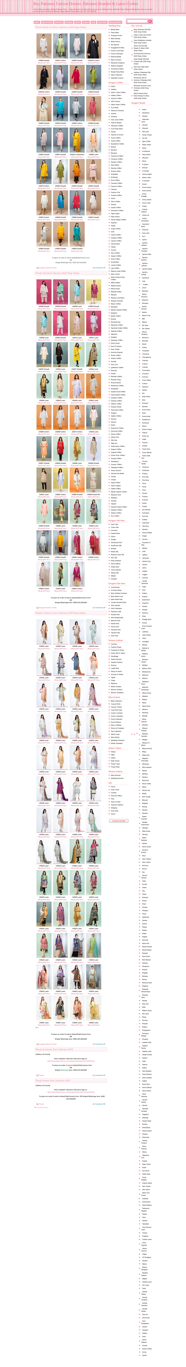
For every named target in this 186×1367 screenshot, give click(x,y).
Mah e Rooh (115, 274)
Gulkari (144, 520)
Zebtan (144, 1333)
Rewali (144, 1001)
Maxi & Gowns (116, 60)
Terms (113, 814)
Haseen (145, 529)
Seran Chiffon (116, 434)
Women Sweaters (117, 693)
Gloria (113, 536)
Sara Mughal (146, 1071)
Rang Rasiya (146, 950)
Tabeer (144, 1214)
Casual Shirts (116, 704)
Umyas (113, 480)
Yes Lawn (145, 1285)
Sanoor (144, 1105)
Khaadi (144, 610)
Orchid (144, 884)
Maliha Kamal (116, 286)
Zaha (144, 1288)
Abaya (113, 752)
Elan (143, 400)
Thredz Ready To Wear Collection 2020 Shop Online (60, 27)
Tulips (113, 680)
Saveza (113, 419)
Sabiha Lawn (147, 1051)
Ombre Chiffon (116, 358)
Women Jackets (116, 690)
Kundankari (115, 262)
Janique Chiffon (116, 238)
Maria (144, 703)
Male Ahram (115, 761)
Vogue (144, 1254)
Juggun (144, 574)
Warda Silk (115, 573)
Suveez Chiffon (116, 464)
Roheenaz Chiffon (117, 386)
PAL (143, 891)
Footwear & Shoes (117, 650)
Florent (144, 493)
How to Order (47, 22)
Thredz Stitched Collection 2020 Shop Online (57, 273)
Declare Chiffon (116, 162)
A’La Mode (115, 107)
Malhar (144, 699)
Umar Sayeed (116, 570)
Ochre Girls (115, 627)
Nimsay (145, 834)
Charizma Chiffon (117, 156)
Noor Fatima (146, 859)
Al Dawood (146, 151)
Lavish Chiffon (116, 265)
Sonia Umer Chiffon (118, 455)
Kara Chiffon (115, 253)
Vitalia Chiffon (116, 489)
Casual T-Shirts (116, 707)
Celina (144, 347)
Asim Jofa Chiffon (117, 120)
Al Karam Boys (116, 590)
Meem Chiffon (116, 304)
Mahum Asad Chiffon (118, 271)
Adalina (113, 89)
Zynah (144, 1355)
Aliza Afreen (146, 154)
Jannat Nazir (115, 244)
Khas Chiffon (115, 259)
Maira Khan (146, 706)
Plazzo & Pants (116, 671)
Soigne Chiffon (116, 449)
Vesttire (145, 1261)
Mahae (144, 645)
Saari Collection (116, 75)
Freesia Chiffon (116, 195)
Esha (144, 413)
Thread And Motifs (117, 473)
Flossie (113, 204)
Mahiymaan (146, 672)
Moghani (114, 313)
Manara (145, 709)
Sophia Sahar (147, 1183)
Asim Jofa (145, 233)
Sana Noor (146, 1084)
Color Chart (102, 22)
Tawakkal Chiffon (117, 467)
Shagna (114, 413)
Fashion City (115, 192)
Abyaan (144, 116)
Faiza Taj (145, 436)
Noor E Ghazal (116, 346)
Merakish (114, 307)
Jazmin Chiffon (116, 241)
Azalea (145, 284)
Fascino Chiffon (116, 186)
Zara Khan (146, 1318)
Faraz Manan (147, 452)
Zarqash (145, 1330)
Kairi (143, 590)
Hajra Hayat (115, 213)
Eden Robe (146, 396)
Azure (144, 288)
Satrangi (145, 1118)
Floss (144, 490)
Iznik (143, 551)
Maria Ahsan (115, 289)
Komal (144, 623)
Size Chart (58, 22)
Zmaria (144, 1345)
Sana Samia (146, 1091)
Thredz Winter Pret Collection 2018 (52, 1080)
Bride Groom (115, 41)
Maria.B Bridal (116, 57)
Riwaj (144, 1017)
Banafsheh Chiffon (117, 144)
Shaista (145, 1134)
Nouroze (145, 865)
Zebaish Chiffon (116, 510)
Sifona (144, 1152)
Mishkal (145, 774)
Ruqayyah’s (146, 1030)
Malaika (145, 696)
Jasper (113, 247)
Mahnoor (145, 675)
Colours (145, 364)
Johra (144, 568)
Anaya (144, 206)
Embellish (114, 174)
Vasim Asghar (116, 486)
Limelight (145, 642)
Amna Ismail (146, 191)
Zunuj (144, 1352)
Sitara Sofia (146, 1164)
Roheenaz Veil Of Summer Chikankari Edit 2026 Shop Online (142, 80)
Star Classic (146, 1186)
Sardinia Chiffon (116, 398)
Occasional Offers (117, 69)
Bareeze (145, 300)
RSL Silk (114, 558)
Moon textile (146, 784)
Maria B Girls (115, 620)
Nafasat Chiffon (116, 331)
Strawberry (115, 461)
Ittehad (144, 548)
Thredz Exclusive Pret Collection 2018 (54, 1049)
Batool (144, 312)
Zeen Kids (114, 636)
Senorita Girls (116, 630)
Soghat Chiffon (116, 452)
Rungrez (145, 1039)
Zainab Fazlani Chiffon (119, 507)
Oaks (144, 881)
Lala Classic (146, 635)
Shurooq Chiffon (117, 431)
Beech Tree (146, 315)
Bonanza (145, 337)
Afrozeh (145, 125)
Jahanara (145, 558)
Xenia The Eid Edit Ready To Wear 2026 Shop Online (141, 48)
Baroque (145, 303)
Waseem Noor (116, 495)
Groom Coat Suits (117, 51)
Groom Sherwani (117, 54)
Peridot (144, 907)
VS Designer (146, 1257)
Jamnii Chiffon (116, 235)
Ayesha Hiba (146, 254)
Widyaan (114, 498)
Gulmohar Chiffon (117, 210)
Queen (144, 924)
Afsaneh (145, 128)
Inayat (113, 226)
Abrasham (145, 113)
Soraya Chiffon (116, 458)
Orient (144, 887)
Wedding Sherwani (117, 740)
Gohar (144, 503)
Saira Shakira (147, 1078)
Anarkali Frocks (116, 35)
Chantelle (145, 351)
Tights (113, 677)
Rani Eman (146, 956)
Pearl (144, 904)
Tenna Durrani (116, 470)
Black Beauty (115, 38)
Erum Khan (146, 410)
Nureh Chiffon (116, 355)
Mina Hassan (147, 767)
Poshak (113, 361)
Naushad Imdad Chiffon (119, 328)
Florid (113, 198)
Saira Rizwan (147, 1074)
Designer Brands (45, 268)
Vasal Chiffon (115, 483)
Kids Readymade (117, 617)
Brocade (145, 341)
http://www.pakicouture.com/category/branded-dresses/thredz (71, 1061)
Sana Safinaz (147, 1087)
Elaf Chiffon (115, 165)
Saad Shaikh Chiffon (118, 395)
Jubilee (144, 571)
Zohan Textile (147, 1349)
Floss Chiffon (115, 201)
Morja (144, 787)
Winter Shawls (116, 687)
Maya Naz (146, 755)
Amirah (113, 114)
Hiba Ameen (115, 217)
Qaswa (144, 920)
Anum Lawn (146, 203)
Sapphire (145, 1114)
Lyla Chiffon (115, 268)
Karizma (145, 613)
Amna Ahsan (146, 187)
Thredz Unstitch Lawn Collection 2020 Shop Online (60, 613)
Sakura (144, 1064)
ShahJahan (146, 1127)
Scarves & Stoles (117, 674)
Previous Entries (42, 1107)
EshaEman (146, 420)
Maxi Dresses (116, 775)
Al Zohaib (145, 171)
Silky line (114, 443)
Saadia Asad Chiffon (118, 392)
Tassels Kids (115, 633)
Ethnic (144, 426)
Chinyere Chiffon (117, 159)
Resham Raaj (116, 380)
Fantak (144, 446)
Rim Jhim (145, 1014)
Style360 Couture (117, 78)
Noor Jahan (146, 862)
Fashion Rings (116, 647)
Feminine (145, 467)
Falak (144, 439)
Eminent (145, 403)
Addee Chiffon (116, 95)
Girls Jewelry (115, 605)
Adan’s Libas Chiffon (118, 92)
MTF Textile (146, 797)
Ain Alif (144, 138)
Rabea (144, 930)
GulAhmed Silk (116, 545)
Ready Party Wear (117, 72)
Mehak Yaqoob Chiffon (119, 310)
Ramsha (145, 940)
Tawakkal (145, 1224)
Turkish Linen (147, 1239)
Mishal (144, 771)
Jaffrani (144, 555)
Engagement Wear (117, 48)
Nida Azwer (146, 831)
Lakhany (145, 632)
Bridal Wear (115, 29)
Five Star (145, 477)
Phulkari (145, 911)
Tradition (145, 1236)
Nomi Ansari (146, 847)
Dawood (145, 387)
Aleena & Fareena (117, 110)
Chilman (145, 360)
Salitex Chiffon (116, 416)
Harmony (145, 526)
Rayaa (144, 927)
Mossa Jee (146, 790)
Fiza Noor (145, 480)
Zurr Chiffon (115, 516)
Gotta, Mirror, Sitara (118, 653)
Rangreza (145, 966)
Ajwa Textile (146, 141)
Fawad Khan (115, 533)
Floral (144, 487)
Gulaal (144, 506)
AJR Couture (115, 101)
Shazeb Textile (116, 407)
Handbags (114, 656)
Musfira (144, 810)
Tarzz (144, 1217)
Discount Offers (115, 22)
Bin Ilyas (145, 325)
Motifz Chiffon (116, 316)
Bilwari (144, 322)
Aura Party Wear (117, 129)
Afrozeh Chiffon (116, 98)
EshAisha (145, 423)
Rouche (145, 1020)
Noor (144, 856)
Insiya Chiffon (116, 229)
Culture (144, 383)
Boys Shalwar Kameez (119, 593)
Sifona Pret (115, 437)
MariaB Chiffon (116, 292)
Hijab (113, 755)
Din (143, 393)
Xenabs (113, 501)
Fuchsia (145, 500)
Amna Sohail (146, 200)
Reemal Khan (147, 983)
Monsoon (145, 780)
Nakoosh (114, 334)
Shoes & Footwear (117, 728)
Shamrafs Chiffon (117, 410)
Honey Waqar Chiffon (118, 220)
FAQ (93, 22)
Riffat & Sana (147, 1010)
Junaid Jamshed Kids (118, 602)
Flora (144, 483)
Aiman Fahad (147, 135)
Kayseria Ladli (116, 611)
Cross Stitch (146, 380)
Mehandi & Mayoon (118, 63)
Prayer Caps (115, 764)
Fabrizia (114, 189)
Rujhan (144, 1027)
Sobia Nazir (146, 1174)
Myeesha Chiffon (117, 325)
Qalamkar (145, 917)
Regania (145, 986)
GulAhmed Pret (116, 542)
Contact (86, 22)
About (77, 22)
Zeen (144, 1336)
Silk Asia (114, 440)
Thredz (54, 268)
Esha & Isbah (147, 429)
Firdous (145, 474)
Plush (144, 914)
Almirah (144, 168)
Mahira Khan (146, 668)
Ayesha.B (145, 278)
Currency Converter (118, 821)
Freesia (145, 496)
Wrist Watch (115, 737)
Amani (144, 184)
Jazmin (144, 564)
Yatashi (113, 504)
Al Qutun (145, 164)
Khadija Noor (147, 619)
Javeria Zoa (146, 561)
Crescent (145, 374)
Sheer (113, 425)
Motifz (144, 793)
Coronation (146, 370)
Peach (144, 901)
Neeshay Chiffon (117, 340)
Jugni (144, 587)
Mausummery (147, 748)
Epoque (145, 406)
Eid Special (115, 45)
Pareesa (145, 897)
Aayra (144, 109)
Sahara (144, 1058)
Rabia (144, 933)
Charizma (145, 354)
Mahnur (145, 678)
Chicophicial (146, 357)
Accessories (115, 587)
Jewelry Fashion (117, 662)
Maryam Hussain (117, 301)
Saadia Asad (146, 1042)
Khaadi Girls (115, 614)
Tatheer (144, 1221)
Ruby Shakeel (116, 561)
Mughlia (145, 803)
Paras (144, 894)
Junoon (113, 250)
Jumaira (145, 578)
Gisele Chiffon (116, 207)
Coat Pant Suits (116, 710)
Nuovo (144, 869)
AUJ (143, 236)
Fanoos (145, 442)
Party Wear (115, 32)
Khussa (113, 665)
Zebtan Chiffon (116, 513)
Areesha (114, 117)
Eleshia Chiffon (116, 168)
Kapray (144, 596)
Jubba (113, 758)
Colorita (145, 367)
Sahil (144, 1061)
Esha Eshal (146, 416)
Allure (144, 161)
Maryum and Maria (117, 298)
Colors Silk (115, 527)
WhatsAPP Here (44, 63)
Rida (143, 1007)
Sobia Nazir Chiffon (118, 446)
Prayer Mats (115, 767)
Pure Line (114, 364)
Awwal (113, 132)
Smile (144, 1167)
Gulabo (113, 539)
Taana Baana (147, 1205)
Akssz (144, 148)
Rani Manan (146, 960)
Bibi (143, 319)
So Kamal (145, 1171)
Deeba (144, 390)
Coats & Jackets (117, 713)
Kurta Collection (116, 719)
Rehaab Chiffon (116, 376)
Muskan (145, 813)
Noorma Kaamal (117, 352)
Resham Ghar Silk (117, 555)
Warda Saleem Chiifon (119, 492)
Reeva (144, 979)
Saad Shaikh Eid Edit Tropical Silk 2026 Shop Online (142, 61)
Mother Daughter (117, 66)
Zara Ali (145, 1314)
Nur (143, 872)
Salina (144, 1068)
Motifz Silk (114, 552)
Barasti (113, 147)
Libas (144, 638)
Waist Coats (115, 734)
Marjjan (144, 740)
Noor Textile (115, 349)
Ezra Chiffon (115, 180)
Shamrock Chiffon (117, 428)
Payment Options (117, 805)
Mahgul (144, 665)
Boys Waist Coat (117, 596)
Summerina (146, 1202)
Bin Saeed (146, 328)
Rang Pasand (147, 947)
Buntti (144, 344)
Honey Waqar (147, 533)
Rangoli (145, 953)
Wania (144, 1264)
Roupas (145, 1023)
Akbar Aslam (146, 145)
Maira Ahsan (146, 693)
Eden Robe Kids (117, 599)
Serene (144, 1124)
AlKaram (145, 158)
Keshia (144, 606)
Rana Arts (145, 943)
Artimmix (145, 230)
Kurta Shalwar (116, 722)
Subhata (145, 1199)
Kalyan (144, 593)
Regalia (145, 973)
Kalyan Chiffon (116, 256)
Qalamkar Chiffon (117, 367)
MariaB (144, 716)
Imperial (114, 223)
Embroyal (114, 177)
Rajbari (144, 937)
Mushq (144, 807)
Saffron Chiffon (116, 404)
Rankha (145, 963)
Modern (145, 777)
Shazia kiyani (147, 1131)
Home (37, 22)
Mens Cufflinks (116, 725)
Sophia (144, 1161)
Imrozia (144, 539)
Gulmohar (145, 523)
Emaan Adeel (116, 171)
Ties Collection (116, 731)
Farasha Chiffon (116, 183)
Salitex (144, 1081)
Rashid (144, 970)
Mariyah (145, 725)
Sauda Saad (146, 1121)
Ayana (144, 240)
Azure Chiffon (116, 138)
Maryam (114, 295)
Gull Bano (145, 513)
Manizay (145, 713)
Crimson (145, 377)
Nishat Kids (115, 623)
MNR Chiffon (115, 283)
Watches (114, 683)
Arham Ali (145, 215)
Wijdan (144, 1279)
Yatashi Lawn (147, 1282)
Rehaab (145, 976)
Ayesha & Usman (117, 135)
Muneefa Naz (116, 322)
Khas (144, 616)
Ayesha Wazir (147, 269)
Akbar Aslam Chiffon (118, 104)
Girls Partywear (116, 608)
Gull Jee (145, 516)
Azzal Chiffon (115, 141)
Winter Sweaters (117, 743)
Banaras (145, 291)
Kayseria (145, 603)
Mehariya (145, 764)
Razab (113, 373)
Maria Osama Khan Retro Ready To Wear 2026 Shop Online (141, 95)
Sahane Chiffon (116, 401)
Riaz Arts (145, 1004)
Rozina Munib (116, 383)
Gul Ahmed (146, 510)
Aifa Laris (145, 132)
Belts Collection (116, 701)
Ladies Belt (115, 668)
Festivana (145, 470)
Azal (143, 281)
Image (144, 536)
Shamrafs (145, 1137)
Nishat (144, 843)
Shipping (69, 22)
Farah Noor (146, 449)
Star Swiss (146, 1189)
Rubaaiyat (114, 389)
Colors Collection (117, 716)
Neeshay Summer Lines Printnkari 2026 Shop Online (142, 88)
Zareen (144, 1327)
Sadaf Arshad (147, 1055)
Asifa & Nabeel (116, 123)
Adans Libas (146, 177)
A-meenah (146, 181)
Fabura (144, 433)
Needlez (145, 828)
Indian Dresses (116, 659)
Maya (144, 752)
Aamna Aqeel (147, 174)
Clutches (114, 644)
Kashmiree (146, 600)
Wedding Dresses (117, 778)
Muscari (145, 800)
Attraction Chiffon (117, 126)
